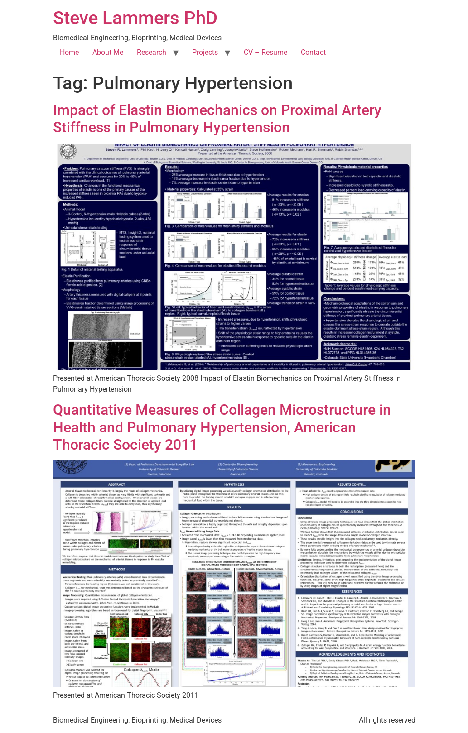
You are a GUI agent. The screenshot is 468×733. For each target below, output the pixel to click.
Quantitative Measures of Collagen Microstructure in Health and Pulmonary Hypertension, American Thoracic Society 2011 (222, 427)
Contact (313, 52)
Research (151, 52)
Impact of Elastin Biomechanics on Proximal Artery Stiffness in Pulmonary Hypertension (217, 118)
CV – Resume (265, 52)
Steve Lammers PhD (135, 18)
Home (69, 52)
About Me (107, 52)
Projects (205, 52)
